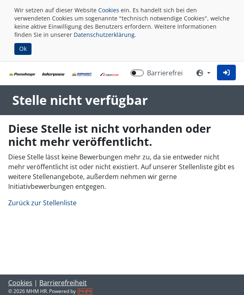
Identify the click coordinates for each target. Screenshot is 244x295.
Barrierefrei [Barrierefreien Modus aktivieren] (165, 72)
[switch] (137, 73)
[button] (226, 72)
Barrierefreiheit (63, 282)
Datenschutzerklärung (104, 35)
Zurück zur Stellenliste (42, 202)
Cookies (108, 10)
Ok (23, 48)
